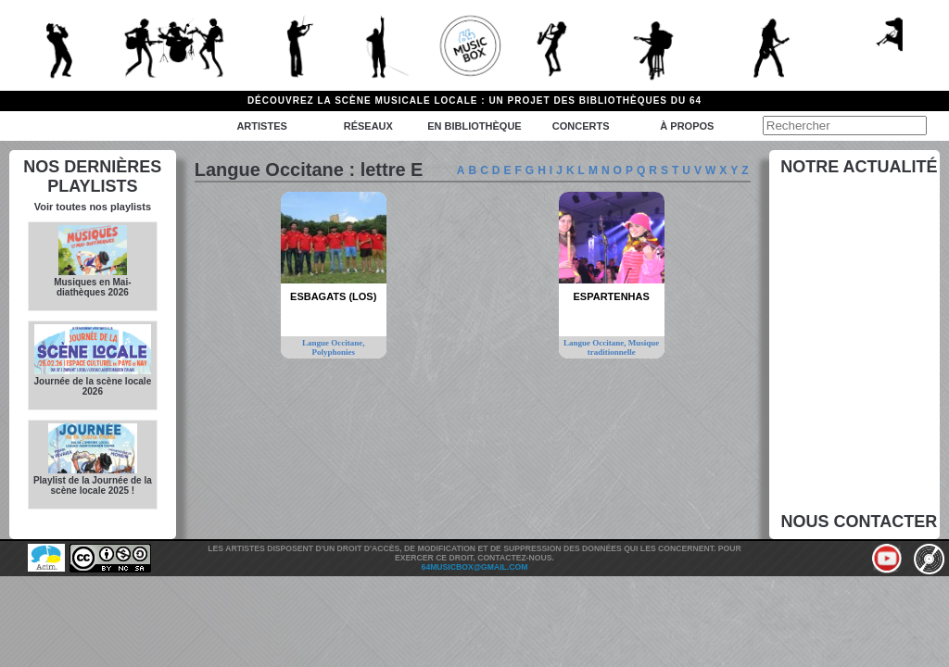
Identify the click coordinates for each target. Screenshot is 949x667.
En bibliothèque (474, 126)
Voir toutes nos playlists (92, 206)
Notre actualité (858, 166)
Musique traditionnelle (624, 347)
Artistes (261, 126)
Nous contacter (859, 521)
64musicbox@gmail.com (475, 567)
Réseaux (368, 126)
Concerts (581, 126)
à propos (687, 126)
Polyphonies (333, 352)
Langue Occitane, (333, 342)
